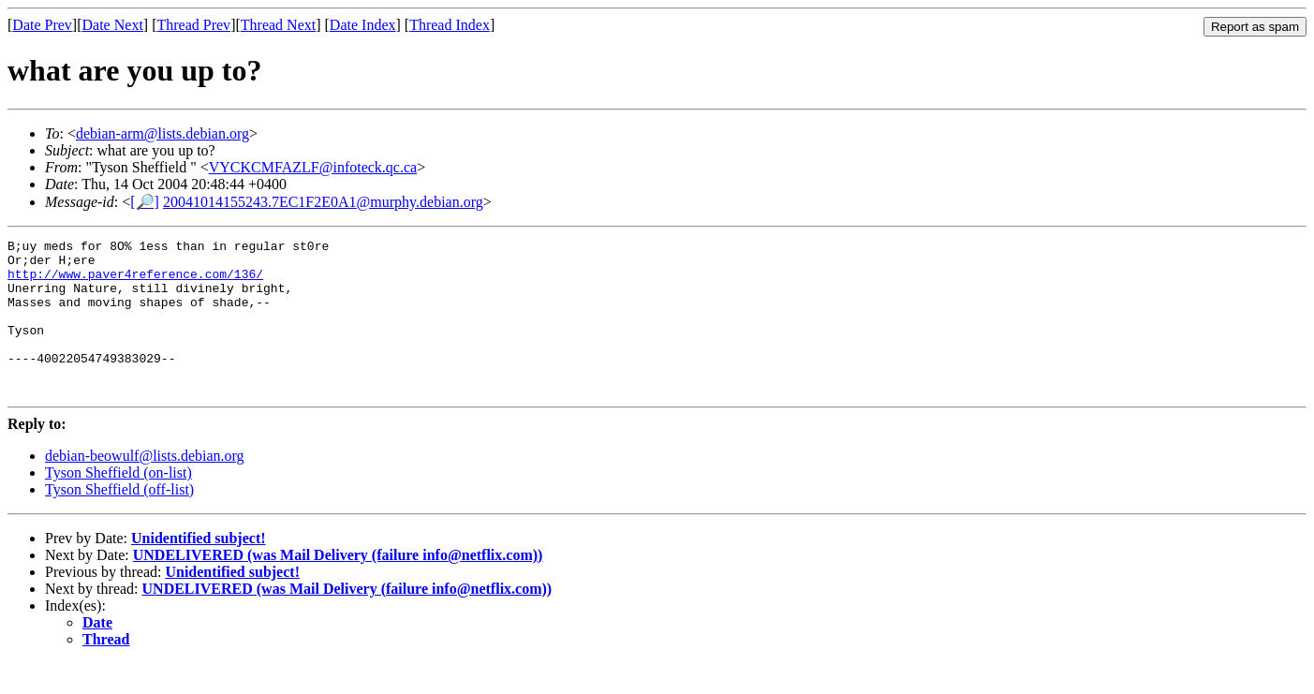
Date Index (363, 25)
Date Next (112, 25)
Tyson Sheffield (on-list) (118, 503)
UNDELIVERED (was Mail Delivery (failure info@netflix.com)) (338, 586)
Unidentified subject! (198, 569)
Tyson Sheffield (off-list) (119, 520)
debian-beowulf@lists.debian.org (144, 487)
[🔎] (144, 202)
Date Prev (42, 25)
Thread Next (278, 25)
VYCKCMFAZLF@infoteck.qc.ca (313, 167)
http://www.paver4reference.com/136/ (135, 281)
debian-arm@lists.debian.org (162, 133)
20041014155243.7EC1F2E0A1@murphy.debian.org (323, 202)
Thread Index (449, 25)
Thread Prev (193, 25)
